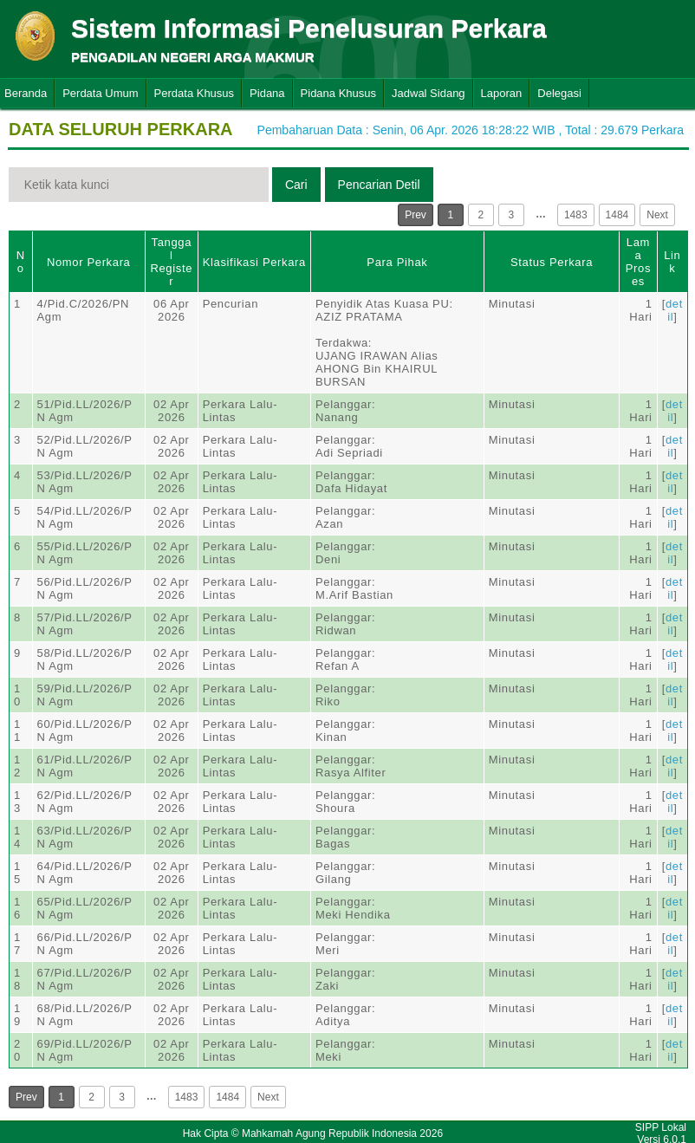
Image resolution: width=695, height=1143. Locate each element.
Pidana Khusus (338, 93)
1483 (576, 215)
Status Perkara (551, 262)
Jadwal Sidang (428, 93)
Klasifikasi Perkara (254, 262)
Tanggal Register (171, 262)
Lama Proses (638, 262)
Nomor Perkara (89, 262)
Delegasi (559, 93)
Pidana (267, 93)
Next (657, 215)
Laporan (502, 93)
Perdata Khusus (194, 93)
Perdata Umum (100, 93)
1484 (617, 215)
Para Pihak (397, 262)
